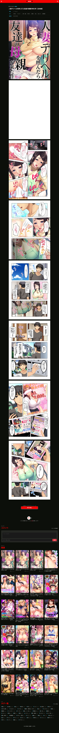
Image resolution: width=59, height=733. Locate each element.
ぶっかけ (42, 713)
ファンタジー (11, 711)
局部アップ (51, 717)
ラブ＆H (20, 708)
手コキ (23, 717)
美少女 (50, 706)
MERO (29, 1)
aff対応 (14, 13)
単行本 (28, 13)
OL (45, 715)
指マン (29, 717)
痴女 (40, 715)
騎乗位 (4, 711)
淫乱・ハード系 (27, 711)
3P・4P (19, 711)
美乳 (10, 713)
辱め (21, 713)
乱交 (4, 717)
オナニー (16, 717)
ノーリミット (15, 11)
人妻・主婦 (24, 13)
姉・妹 (42, 711)
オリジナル (46, 708)
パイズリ (27, 713)
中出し (29, 706)
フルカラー (19, 13)
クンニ (28, 715)
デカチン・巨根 (21, 715)
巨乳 (35, 13)
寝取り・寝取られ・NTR (30, 708)
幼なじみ (39, 13)
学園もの (35, 711)
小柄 (4, 719)
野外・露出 (35, 713)
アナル (4, 713)
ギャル (9, 717)
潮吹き (49, 711)
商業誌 (16, 6)
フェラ (36, 706)
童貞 (15, 719)
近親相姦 (43, 13)
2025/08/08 (15, 16)
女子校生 (43, 706)
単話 (4, 706)
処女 (39, 708)
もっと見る (56, 703)
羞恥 (35, 715)
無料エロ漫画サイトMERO (30, 726)
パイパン (43, 717)
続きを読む (29, 507)
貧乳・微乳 (5, 715)
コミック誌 (50, 713)
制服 (53, 708)
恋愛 (15, 713)
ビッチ (9, 719)
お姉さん (36, 717)
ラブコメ (22, 719)
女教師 (32, 13)
